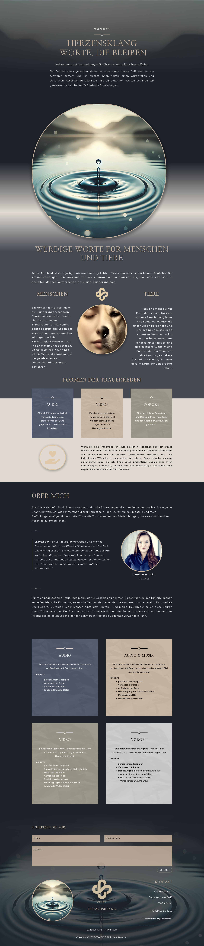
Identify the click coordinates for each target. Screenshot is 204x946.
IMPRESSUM (111, 930)
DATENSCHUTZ (94, 930)
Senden (164, 870)
